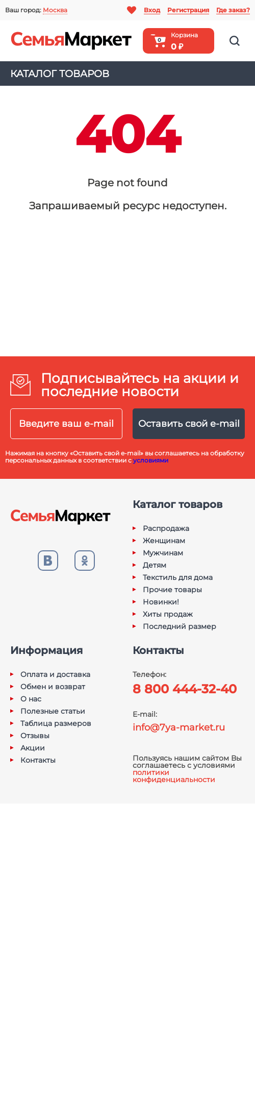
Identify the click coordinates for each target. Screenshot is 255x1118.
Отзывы (34, 735)
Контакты (38, 760)
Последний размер (179, 626)
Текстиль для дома (178, 577)
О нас (30, 698)
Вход (152, 10)
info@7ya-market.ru (179, 727)
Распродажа (166, 528)
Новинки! (161, 601)
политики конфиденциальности (174, 776)
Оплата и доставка (55, 674)
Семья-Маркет (71, 40)
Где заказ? (233, 10)
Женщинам (164, 540)
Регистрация (188, 10)
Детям (154, 565)
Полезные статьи (52, 711)
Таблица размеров (55, 723)
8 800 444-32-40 (185, 689)
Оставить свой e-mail (189, 423)
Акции (32, 747)
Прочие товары (172, 589)
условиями (150, 460)
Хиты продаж (168, 614)
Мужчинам (163, 552)
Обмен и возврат (52, 686)
